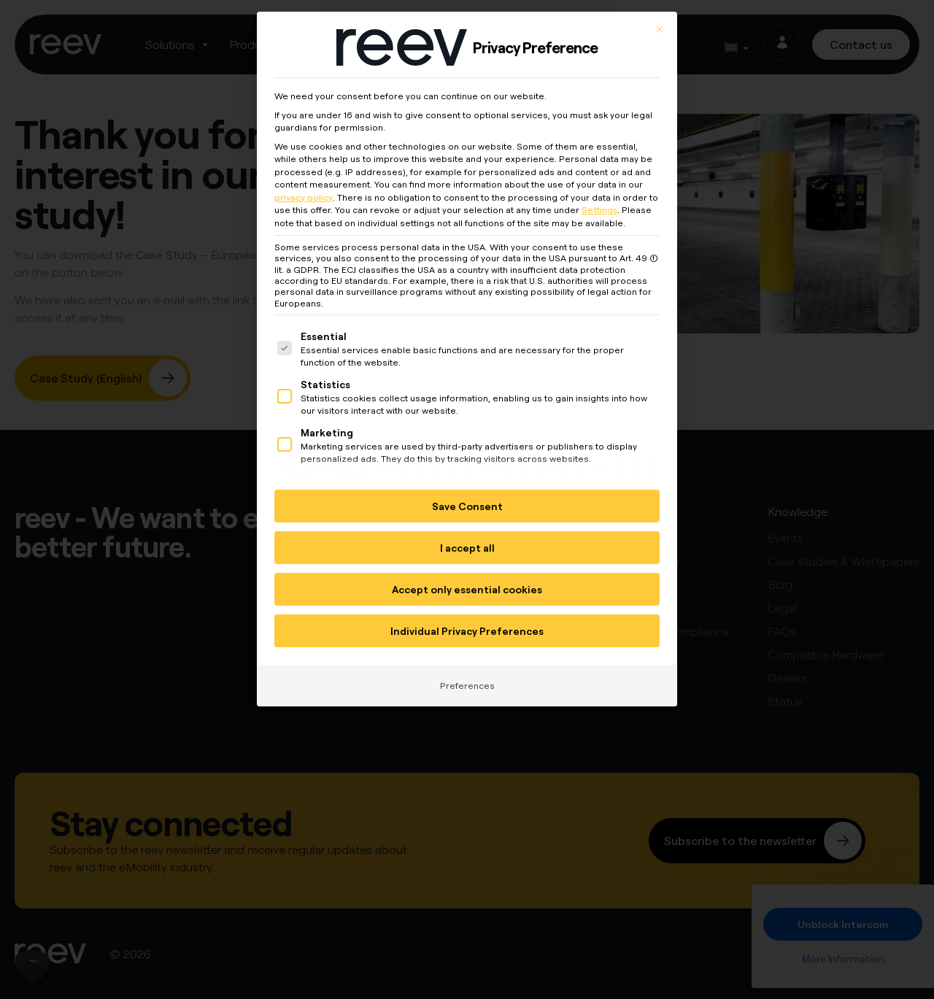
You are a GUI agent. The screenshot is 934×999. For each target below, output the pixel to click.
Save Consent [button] (467, 499)
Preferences (467, 678)
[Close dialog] (659, 22)
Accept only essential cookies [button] (467, 582)
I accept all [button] (467, 540)
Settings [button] (599, 202)
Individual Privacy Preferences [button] (467, 623)
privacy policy (303, 190)
